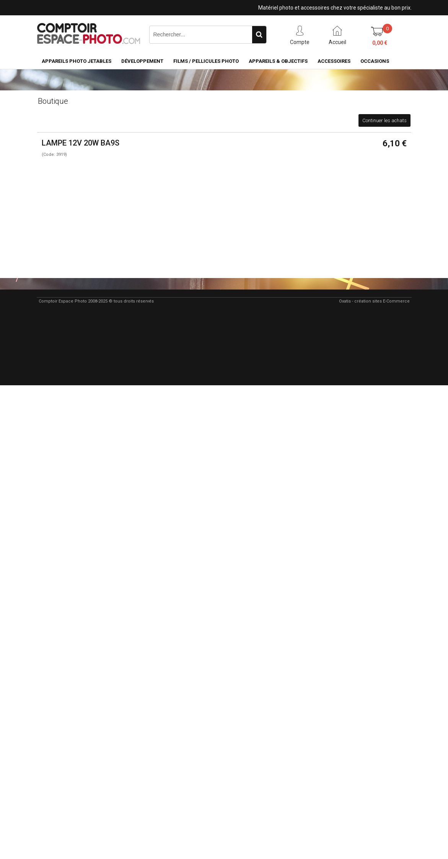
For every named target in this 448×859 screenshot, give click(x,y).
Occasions (374, 61)
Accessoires (334, 61)
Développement (142, 61)
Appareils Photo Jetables (76, 61)
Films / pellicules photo (206, 61)
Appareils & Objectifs (278, 61)
